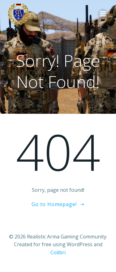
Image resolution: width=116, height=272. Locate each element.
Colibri (58, 252)
